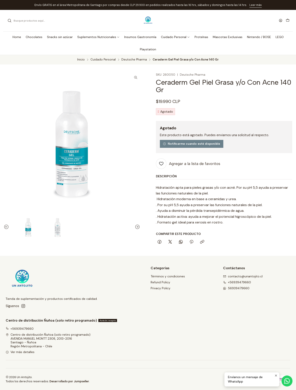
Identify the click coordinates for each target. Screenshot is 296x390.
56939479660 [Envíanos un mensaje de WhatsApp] (236, 288)
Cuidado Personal (103, 59)
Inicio (81, 59)
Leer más (255, 5)
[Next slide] (137, 227)
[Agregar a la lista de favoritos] (188, 163)
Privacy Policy (160, 288)
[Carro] (287, 20)
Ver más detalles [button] (20, 352)
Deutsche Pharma (134, 59)
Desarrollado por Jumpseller (69, 381)
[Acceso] (280, 21)
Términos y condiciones (168, 276)
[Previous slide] (7, 227)
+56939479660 (20, 329)
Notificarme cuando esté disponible (191, 143)
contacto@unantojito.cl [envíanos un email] (243, 276)
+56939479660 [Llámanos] (237, 282)
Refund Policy (160, 282)
